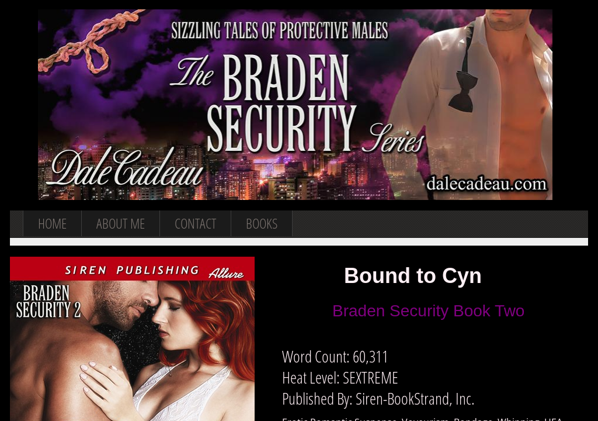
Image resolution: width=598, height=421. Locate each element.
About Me (120, 223)
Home (52, 223)
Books (261, 223)
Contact (195, 223)
